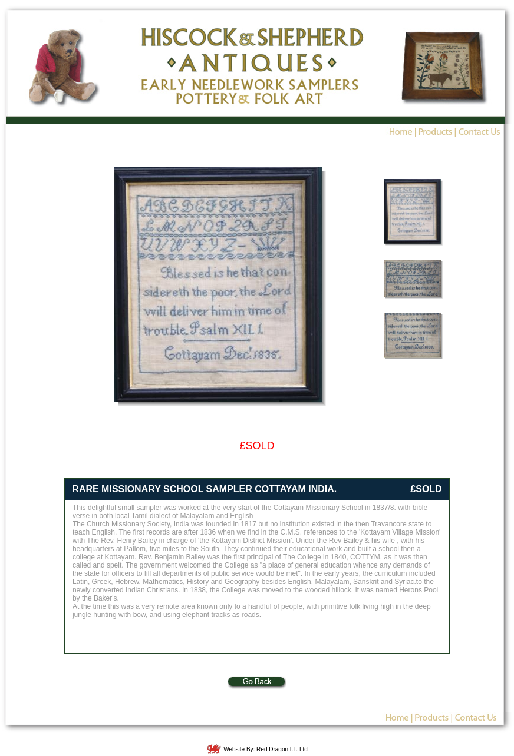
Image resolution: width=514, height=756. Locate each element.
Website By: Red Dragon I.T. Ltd (265, 749)
